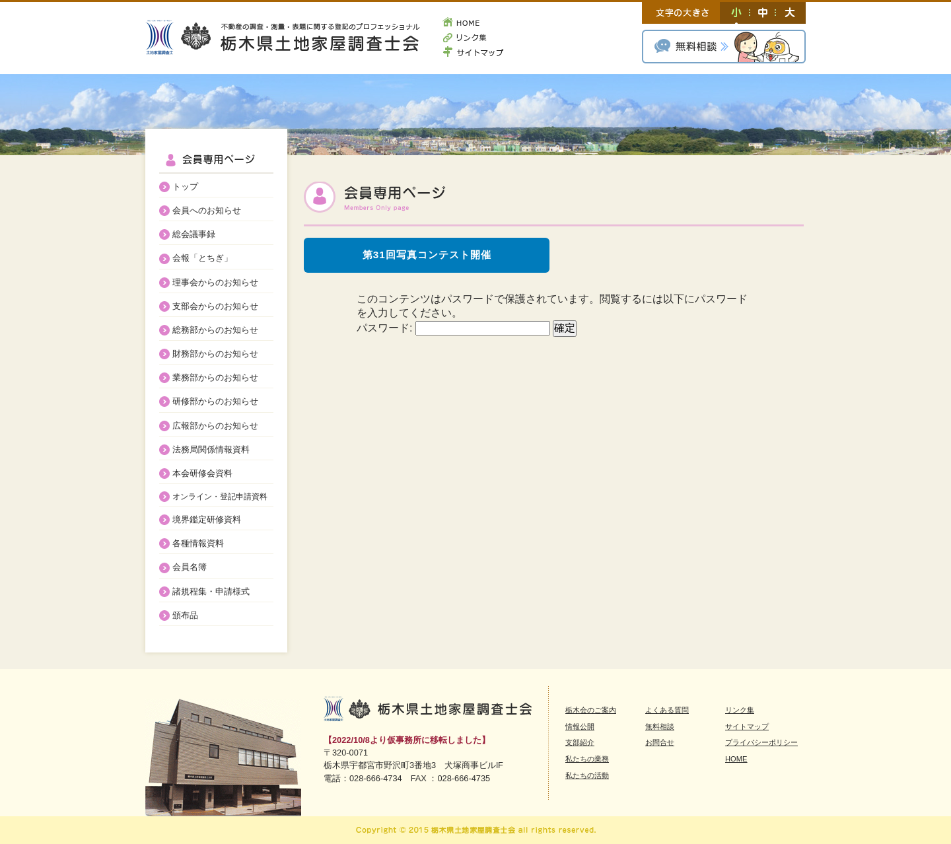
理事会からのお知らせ (215, 282)
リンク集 (473, 37)
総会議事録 (193, 234)
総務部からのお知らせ (215, 330)
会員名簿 (189, 567)
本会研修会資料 (202, 473)
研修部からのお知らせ (215, 401)
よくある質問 (667, 710)
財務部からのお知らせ (215, 354)
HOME (473, 23)
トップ (185, 187)
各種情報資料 (198, 543)
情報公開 (579, 726)
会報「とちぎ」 (202, 258)
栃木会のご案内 (590, 710)
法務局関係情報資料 (211, 449)
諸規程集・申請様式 (211, 591)
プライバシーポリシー (761, 742)
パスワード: (453, 328)
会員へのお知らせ (206, 210)
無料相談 (724, 46)
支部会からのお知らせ (215, 306)
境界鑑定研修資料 (206, 519)
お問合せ (659, 742)
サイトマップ (473, 50)
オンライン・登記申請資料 (219, 496)
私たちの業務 (587, 759)
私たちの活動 (587, 775)
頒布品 (185, 615)
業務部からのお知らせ (215, 377)
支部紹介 (579, 742)
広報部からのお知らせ (215, 426)
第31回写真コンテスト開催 (427, 254)
